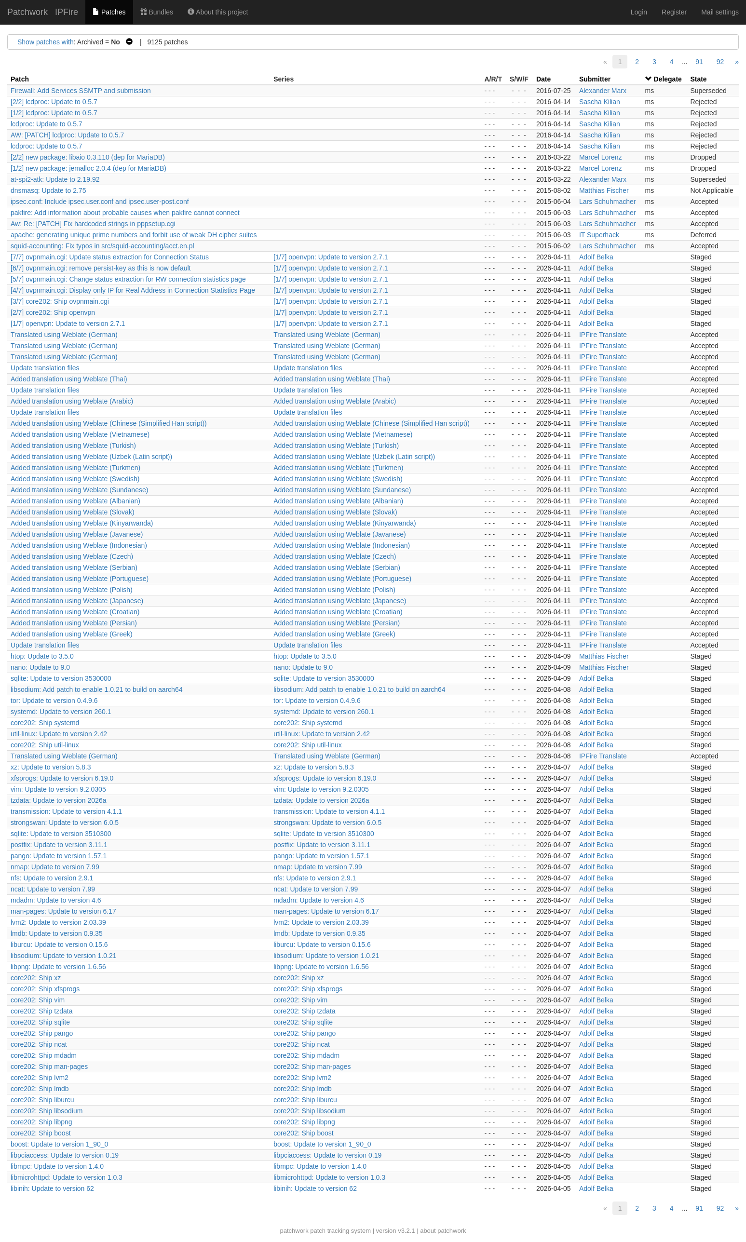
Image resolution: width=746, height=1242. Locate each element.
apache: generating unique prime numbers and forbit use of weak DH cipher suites (134, 235)
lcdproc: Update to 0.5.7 (46, 124)
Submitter (594, 79)
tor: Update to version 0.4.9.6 (54, 700)
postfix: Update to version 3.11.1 (59, 845)
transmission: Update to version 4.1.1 (66, 811)
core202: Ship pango (42, 1033)
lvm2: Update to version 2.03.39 (58, 922)
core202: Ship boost (41, 1133)
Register (674, 12)
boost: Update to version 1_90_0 (59, 1144)
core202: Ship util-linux (45, 745)
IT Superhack (599, 235)
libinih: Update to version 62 (52, 1188)
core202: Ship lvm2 (39, 1077)
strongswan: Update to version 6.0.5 (65, 822)
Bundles (156, 12)
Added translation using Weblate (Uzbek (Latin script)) (91, 456)
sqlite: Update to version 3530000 (61, 678)
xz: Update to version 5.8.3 (51, 767)
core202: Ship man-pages (49, 1066)
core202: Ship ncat (39, 1044)
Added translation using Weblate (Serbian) (74, 567)
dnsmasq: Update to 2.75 (48, 190)
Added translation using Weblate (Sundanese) (79, 490)
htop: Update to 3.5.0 (42, 656)
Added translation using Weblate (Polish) (72, 590)
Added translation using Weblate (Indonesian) (79, 545)
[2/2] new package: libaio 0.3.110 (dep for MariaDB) (88, 157)
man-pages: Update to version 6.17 (63, 911)
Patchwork (27, 12)
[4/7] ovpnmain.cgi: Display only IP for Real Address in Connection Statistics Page (133, 290)
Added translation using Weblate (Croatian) (75, 612)
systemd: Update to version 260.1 (61, 712)
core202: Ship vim (38, 1000)
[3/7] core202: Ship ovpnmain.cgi (60, 301)
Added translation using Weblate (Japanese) (77, 601)
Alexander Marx (602, 90)
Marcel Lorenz (600, 157)
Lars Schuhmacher (607, 201)
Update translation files (45, 368)
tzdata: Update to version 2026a (58, 800)
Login (639, 12)
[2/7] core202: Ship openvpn (53, 312)
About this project (218, 12)
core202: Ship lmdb (40, 1089)
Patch (20, 79)
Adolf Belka (596, 257)
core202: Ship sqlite (40, 1022)
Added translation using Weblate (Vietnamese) (80, 434)
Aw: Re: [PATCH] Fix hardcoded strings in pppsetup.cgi (93, 224)
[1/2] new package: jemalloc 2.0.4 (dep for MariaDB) (88, 168)
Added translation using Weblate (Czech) (72, 556)
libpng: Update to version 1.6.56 (58, 967)
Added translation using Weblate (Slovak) (73, 512)
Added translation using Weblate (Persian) (74, 623)
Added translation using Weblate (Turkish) (73, 445)
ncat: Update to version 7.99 (53, 889)
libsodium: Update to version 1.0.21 (63, 955)
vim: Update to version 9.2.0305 (58, 789)
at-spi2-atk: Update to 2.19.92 (55, 179)
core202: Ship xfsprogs (45, 989)
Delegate (667, 79)
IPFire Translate (603, 334)
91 (699, 62)
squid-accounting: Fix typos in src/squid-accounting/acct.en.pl (102, 246)
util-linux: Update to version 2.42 (59, 734)
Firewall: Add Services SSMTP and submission (81, 90)
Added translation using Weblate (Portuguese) (80, 578)
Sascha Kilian (599, 102)
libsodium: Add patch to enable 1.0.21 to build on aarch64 (96, 689)
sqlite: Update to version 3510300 (61, 833)
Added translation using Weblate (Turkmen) (75, 468)
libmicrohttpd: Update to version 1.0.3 (66, 1177)
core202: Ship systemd (45, 723)
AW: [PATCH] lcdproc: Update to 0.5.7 (67, 135)
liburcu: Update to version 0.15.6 (59, 944)
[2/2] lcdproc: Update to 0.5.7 (54, 102)
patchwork (294, 1230)
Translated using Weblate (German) (64, 334)
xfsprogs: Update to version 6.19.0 (62, 778)
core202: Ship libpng (41, 1122)
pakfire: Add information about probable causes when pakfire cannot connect (125, 212)
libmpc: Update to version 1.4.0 (57, 1166)
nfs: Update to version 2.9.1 (52, 878)
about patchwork (443, 1230)
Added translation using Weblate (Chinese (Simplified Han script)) (109, 423)
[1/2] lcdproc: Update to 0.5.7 (54, 113)
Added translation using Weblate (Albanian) (75, 501)
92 (720, 62)
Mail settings (720, 12)
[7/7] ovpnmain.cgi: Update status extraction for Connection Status (110, 257)
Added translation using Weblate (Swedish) (75, 479)
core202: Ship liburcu (42, 1100)
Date (543, 79)
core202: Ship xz (36, 978)
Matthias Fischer (604, 190)
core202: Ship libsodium (46, 1111)
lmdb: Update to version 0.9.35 (57, 933)
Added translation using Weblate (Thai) (69, 379)
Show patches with (45, 42)
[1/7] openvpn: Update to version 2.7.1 (330, 257)
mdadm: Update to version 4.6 (56, 900)
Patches (109, 12)
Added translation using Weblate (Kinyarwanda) (82, 523)
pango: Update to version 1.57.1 (59, 856)
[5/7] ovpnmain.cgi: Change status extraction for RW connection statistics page (128, 279)
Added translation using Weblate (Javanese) (77, 534)
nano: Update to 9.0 (40, 667)
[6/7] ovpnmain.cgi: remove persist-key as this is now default (101, 268)
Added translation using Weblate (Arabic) (72, 401)
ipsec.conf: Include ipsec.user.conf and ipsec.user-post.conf (100, 201)
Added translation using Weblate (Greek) (72, 634)
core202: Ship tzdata (41, 1011)
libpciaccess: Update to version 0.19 (65, 1155)
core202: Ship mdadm (44, 1055)
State (698, 79)
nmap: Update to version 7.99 (55, 867)
